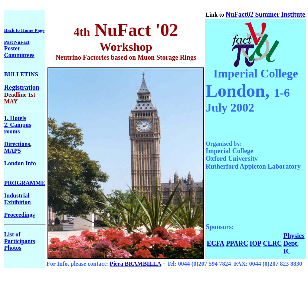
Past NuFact (16, 42)
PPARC (237, 243)
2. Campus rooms (17, 128)
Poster (12, 48)
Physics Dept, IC (294, 243)
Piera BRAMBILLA (135, 264)
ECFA (216, 243)
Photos (12, 248)
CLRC (272, 243)
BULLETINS (21, 74)
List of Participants (19, 237)
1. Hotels (15, 118)
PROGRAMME (24, 183)
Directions (17, 144)
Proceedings (19, 215)
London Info (20, 163)
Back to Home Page (24, 30)
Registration (21, 87)
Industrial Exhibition (17, 198)
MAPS (12, 151)
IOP (256, 243)
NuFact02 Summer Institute (265, 14)
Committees (19, 55)
